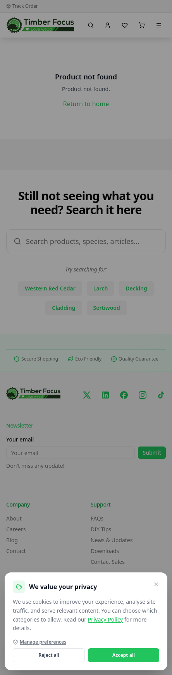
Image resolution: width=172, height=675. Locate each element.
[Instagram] (142, 395)
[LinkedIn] (105, 395)
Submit (152, 452)
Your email (20, 439)
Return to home (86, 104)
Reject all (49, 655)
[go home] (40, 25)
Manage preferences (39, 642)
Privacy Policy (105, 619)
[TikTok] (161, 395)
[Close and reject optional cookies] (156, 584)
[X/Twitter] (86, 395)
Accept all (123, 655)
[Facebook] (124, 395)
